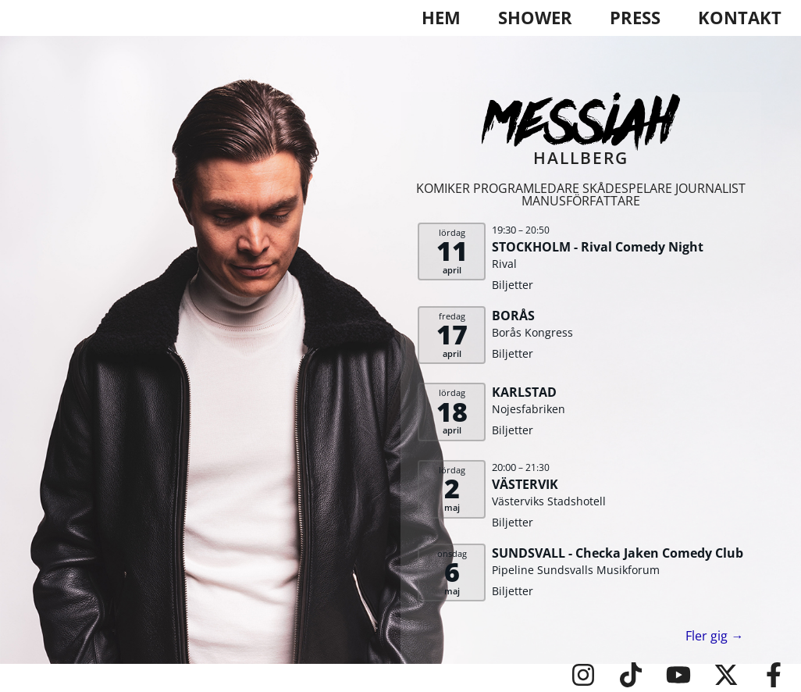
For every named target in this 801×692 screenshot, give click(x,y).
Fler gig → (714, 635)
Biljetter (512, 284)
